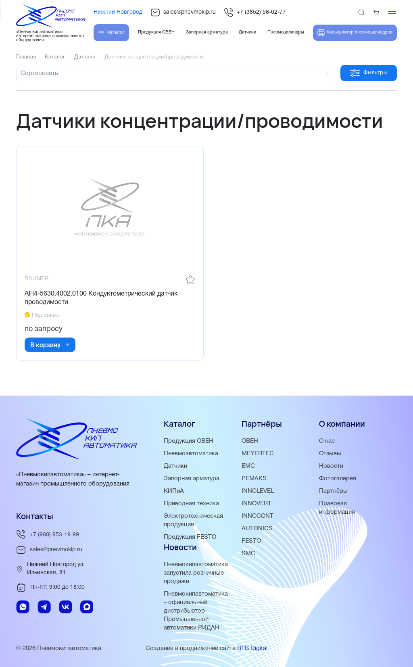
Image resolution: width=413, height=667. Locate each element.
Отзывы (330, 453)
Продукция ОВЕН (189, 441)
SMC (248, 554)
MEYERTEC (258, 453)
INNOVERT (256, 504)
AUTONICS (257, 529)
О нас (327, 441)
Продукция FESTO (190, 537)
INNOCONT (257, 516)
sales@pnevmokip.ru (183, 12)
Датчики (175, 466)
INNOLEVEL (258, 491)
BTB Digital (252, 648)
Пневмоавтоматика (191, 453)
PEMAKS (254, 478)
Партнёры (333, 491)
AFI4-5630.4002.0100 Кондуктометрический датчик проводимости (101, 298)
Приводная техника (191, 504)
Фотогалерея (337, 478)
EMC (248, 466)
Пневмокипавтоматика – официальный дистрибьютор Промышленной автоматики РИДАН (196, 611)
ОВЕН (250, 441)
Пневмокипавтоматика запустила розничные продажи (196, 573)
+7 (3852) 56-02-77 (255, 12)
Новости (331, 466)
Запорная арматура (192, 478)
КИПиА (174, 491)
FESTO (251, 541)
